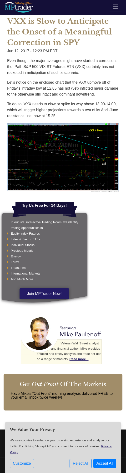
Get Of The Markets (63, 384)
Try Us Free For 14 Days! (44, 205)
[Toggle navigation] (115, 6)
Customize (22, 463)
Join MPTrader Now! (44, 294)
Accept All (104, 463)
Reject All (81, 463)
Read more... (79, 359)
